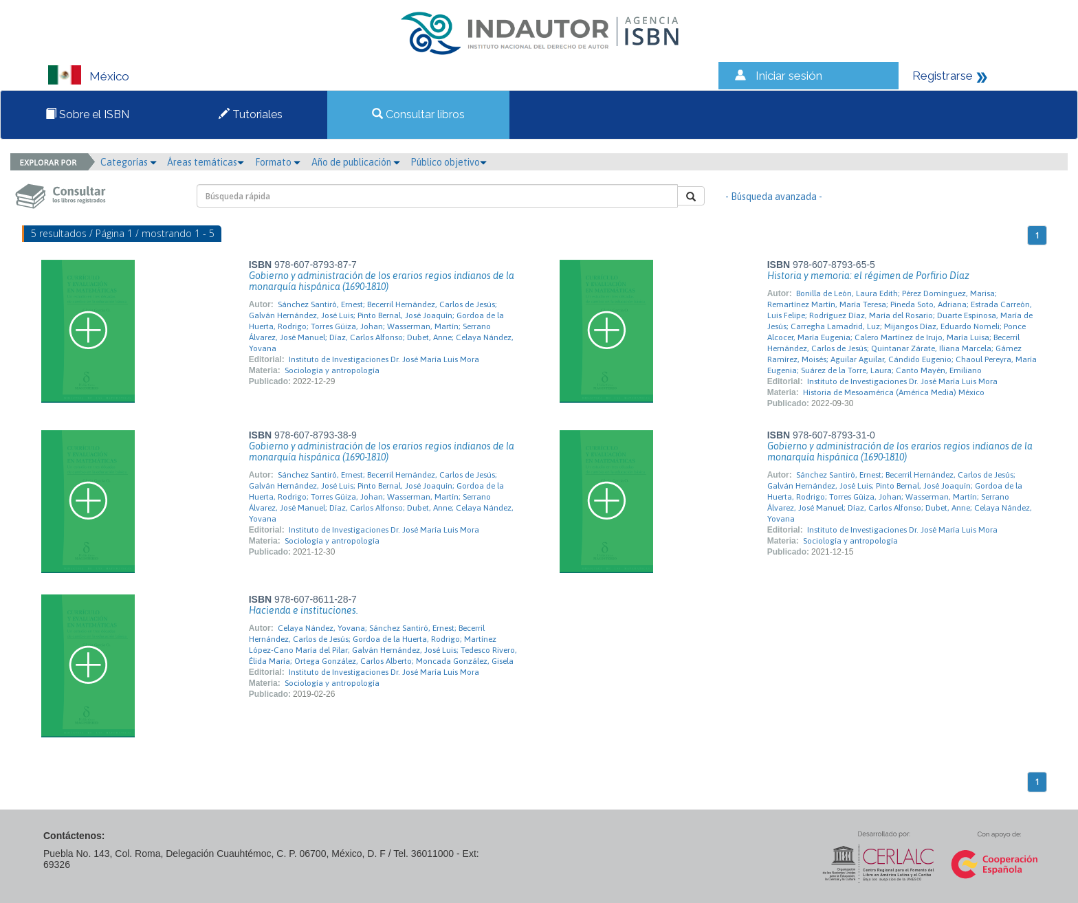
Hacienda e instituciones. (303, 610)
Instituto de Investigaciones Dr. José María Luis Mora (384, 359)
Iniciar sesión (789, 75)
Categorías (128, 162)
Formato (277, 162)
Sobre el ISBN (87, 114)
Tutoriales (251, 114)
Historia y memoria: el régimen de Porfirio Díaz (868, 275)
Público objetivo (448, 162)
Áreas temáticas (205, 162)
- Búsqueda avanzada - (773, 196)
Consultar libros (418, 114)
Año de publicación (355, 162)
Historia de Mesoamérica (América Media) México (893, 392)
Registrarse (942, 75)
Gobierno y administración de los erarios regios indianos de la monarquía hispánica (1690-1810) (381, 281)
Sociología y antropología (332, 370)
